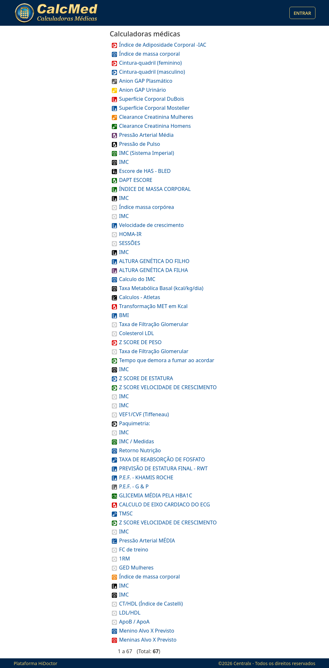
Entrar (302, 13)
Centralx (242, 663)
